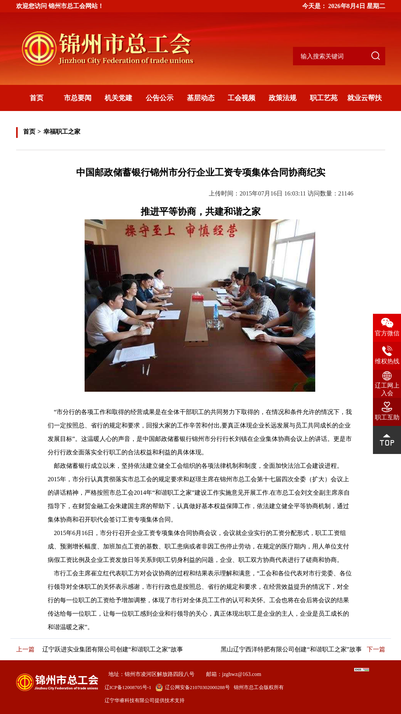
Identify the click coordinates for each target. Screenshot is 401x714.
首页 (36, 98)
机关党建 (118, 98)
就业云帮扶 (364, 98)
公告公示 (159, 98)
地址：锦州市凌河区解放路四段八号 (151, 674)
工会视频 (241, 98)
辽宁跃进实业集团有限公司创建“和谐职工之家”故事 (112, 649)
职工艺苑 (324, 98)
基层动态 (201, 98)
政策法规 (282, 98)
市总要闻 (78, 98)
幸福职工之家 (61, 131)
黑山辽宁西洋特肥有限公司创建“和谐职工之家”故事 (291, 649)
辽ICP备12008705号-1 (128, 687)
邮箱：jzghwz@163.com (233, 674)
